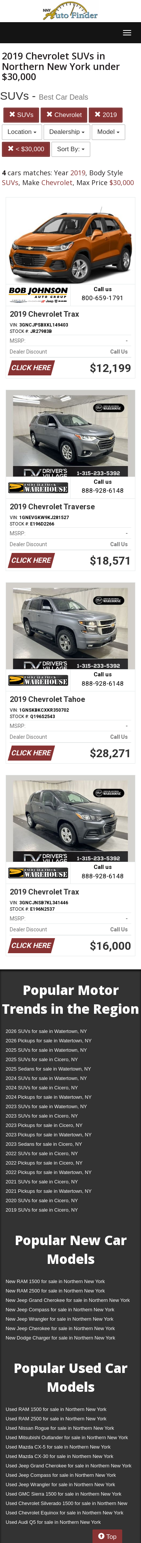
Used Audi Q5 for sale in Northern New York (53, 1522)
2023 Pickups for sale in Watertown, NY (49, 1135)
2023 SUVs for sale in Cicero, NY (42, 1116)
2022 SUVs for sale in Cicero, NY (42, 1153)
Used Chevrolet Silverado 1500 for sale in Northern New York (66, 1504)
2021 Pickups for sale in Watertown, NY (49, 1191)
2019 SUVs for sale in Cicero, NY (42, 1210)
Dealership (67, 131)
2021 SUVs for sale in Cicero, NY (42, 1182)
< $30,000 (26, 149)
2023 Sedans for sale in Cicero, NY (44, 1144)
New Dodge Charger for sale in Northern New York (60, 1338)
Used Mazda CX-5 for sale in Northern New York (58, 1447)
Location (22, 131)
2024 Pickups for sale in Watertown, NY (49, 1097)
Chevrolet (64, 114)
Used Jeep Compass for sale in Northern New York (61, 1475)
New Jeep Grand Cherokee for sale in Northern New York (68, 1300)
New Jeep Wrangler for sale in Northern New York (60, 1319)
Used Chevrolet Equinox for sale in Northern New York (64, 1513)
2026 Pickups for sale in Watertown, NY (49, 1040)
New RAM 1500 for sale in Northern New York (55, 1281)
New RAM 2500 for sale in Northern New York (55, 1291)
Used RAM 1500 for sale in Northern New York (56, 1409)
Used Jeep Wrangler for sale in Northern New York (60, 1484)
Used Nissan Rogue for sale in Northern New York (60, 1428)
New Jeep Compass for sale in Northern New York (60, 1309)
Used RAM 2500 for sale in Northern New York (56, 1419)
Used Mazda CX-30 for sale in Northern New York (59, 1456)
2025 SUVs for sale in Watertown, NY (46, 1050)
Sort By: (71, 149)
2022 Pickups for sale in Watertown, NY (49, 1172)
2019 (105, 114)
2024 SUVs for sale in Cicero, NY (42, 1087)
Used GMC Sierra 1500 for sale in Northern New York (63, 1494)
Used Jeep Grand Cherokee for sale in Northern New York (69, 1466)
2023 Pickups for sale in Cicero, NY (44, 1125)
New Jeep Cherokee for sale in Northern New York (60, 1328)
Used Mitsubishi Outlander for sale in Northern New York (67, 1437)
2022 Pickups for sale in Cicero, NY (44, 1163)
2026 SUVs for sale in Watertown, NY (46, 1031)
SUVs (21, 114)
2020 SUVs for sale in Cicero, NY (42, 1200)
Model (108, 131)
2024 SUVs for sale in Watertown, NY (46, 1078)
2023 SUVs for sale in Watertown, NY (46, 1106)
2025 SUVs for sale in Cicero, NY (42, 1059)
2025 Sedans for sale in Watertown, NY (48, 1069)
